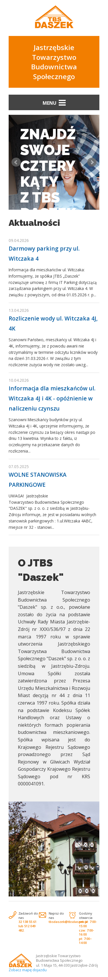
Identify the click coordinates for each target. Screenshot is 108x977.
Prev (16, 162)
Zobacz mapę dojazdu (28, 969)
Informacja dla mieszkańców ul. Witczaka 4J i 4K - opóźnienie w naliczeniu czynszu (52, 398)
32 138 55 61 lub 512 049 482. (27, 926)
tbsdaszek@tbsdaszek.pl (68, 922)
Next (91, 162)
